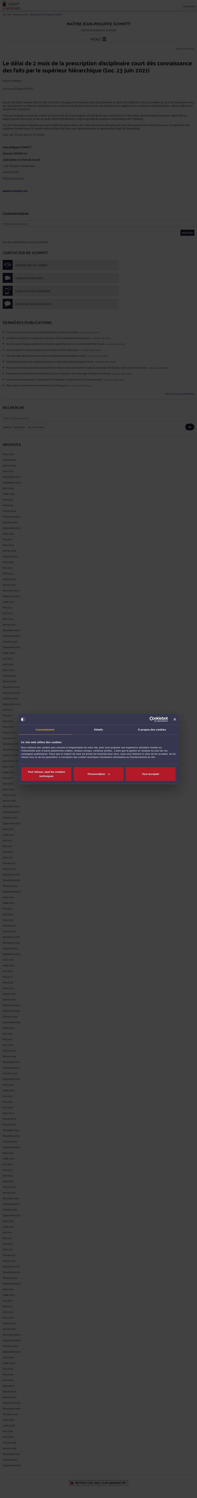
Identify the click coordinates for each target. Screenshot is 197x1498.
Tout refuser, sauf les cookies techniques (46, 773)
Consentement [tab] (45, 729)
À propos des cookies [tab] (152, 729)
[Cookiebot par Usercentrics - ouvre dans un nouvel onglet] (152, 719)
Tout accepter (150, 773)
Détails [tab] (98, 729)
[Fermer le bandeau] (174, 719)
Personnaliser (99, 773)
